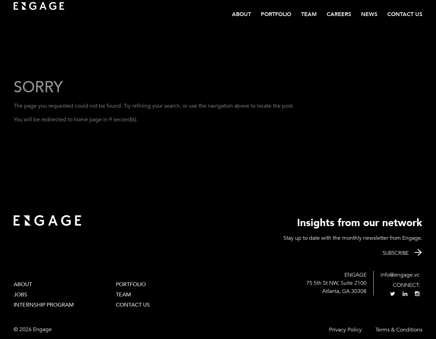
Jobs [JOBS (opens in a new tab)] (20, 294)
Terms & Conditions (398, 330)
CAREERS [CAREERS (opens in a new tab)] (339, 14)
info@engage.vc (400, 275)
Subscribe (396, 253)
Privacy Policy (345, 330)
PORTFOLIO (131, 284)
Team (309, 14)
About (241, 14)
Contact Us (404, 14)
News (369, 14)
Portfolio (276, 14)
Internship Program (44, 305)
